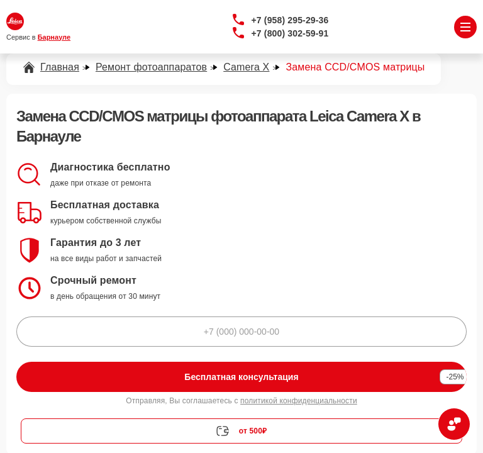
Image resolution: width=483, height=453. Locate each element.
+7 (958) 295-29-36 (290, 20)
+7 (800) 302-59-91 (290, 33)
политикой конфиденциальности (298, 400)
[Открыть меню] (465, 27)
